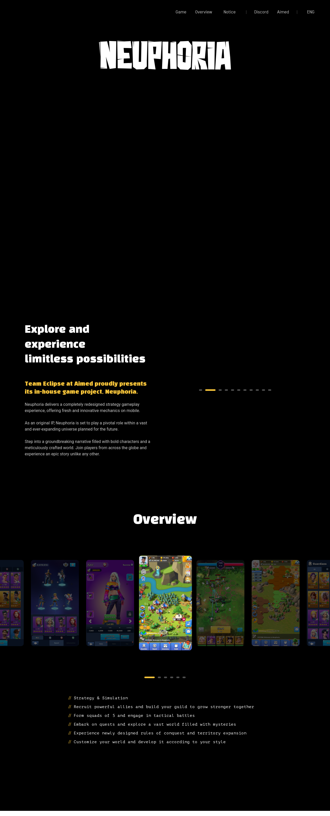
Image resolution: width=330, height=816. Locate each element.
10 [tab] (263, 390)
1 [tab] (200, 390)
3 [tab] (212, 390)
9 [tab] (257, 390)
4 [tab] (223, 390)
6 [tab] (238, 390)
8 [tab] (251, 390)
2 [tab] (206, 390)
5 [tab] (232, 390)
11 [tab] (269, 390)
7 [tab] (244, 390)
